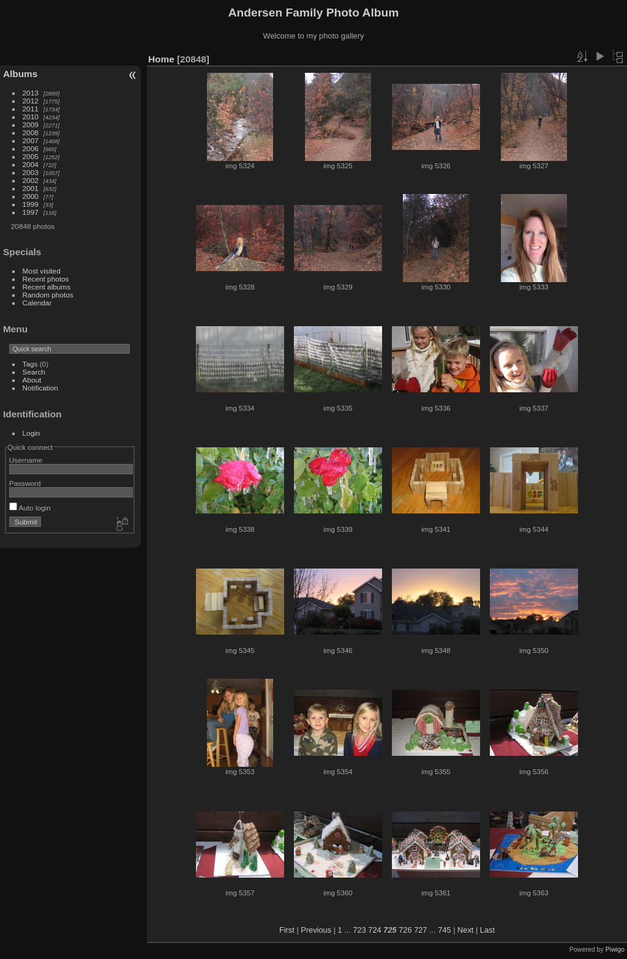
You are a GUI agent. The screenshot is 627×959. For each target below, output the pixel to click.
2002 (31, 180)
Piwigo (615, 949)
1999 (31, 204)
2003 (31, 172)
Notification (40, 388)
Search (34, 372)
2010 (31, 117)
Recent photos (46, 279)
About (32, 380)
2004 (31, 164)
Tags (30, 364)
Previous (316, 930)
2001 (31, 188)
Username (25, 460)
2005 (31, 156)
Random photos (48, 295)
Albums (20, 74)
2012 (31, 101)
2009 (31, 125)
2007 (31, 140)
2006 (31, 148)
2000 (31, 196)
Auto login (30, 508)
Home (161, 59)
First (287, 930)
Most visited (42, 271)
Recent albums (46, 287)
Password (25, 483)
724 (374, 930)
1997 (31, 212)
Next (465, 930)
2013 (31, 93)
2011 (31, 109)
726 (405, 930)
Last (487, 930)
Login (31, 433)
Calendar (37, 303)
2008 (31, 132)
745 (444, 930)
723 (359, 930)
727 (420, 930)
